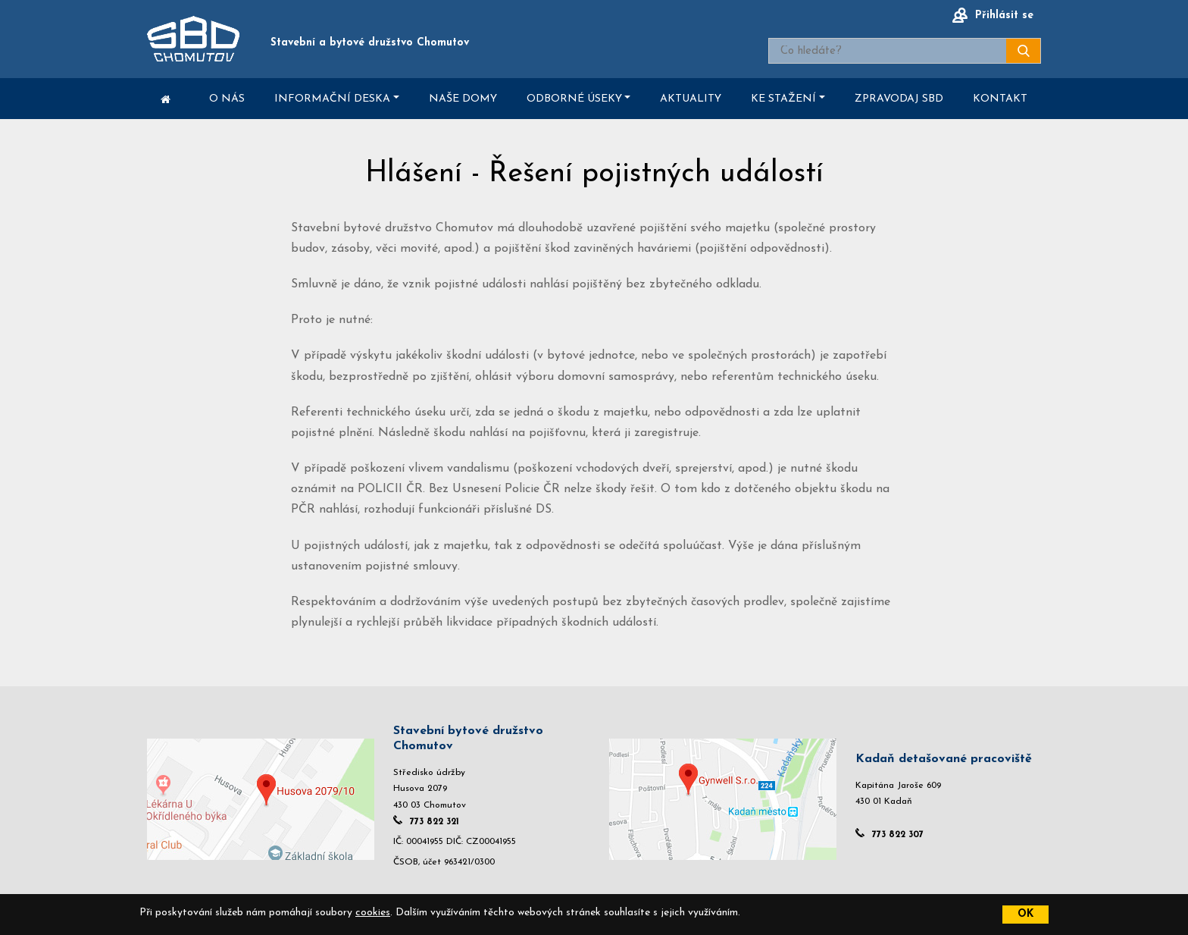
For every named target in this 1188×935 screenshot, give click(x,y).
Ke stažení (783, 99)
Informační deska (332, 99)
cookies (372, 912)
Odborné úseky (574, 99)
